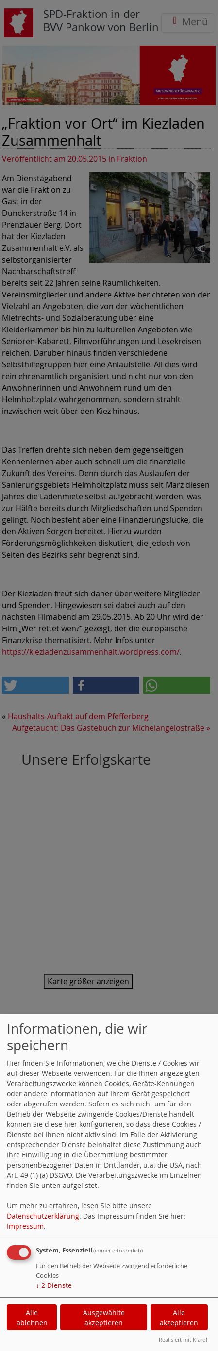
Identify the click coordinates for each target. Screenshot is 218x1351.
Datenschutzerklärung (43, 1215)
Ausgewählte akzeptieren (104, 1317)
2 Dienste (54, 1285)
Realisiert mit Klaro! (183, 1339)
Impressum (25, 1226)
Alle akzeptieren (179, 1317)
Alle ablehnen (32, 1317)
